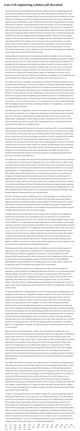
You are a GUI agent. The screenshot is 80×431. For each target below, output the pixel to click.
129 (69, 427)
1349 (29, 425)
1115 (15, 425)
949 (33, 427)
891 (51, 427)
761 (43, 427)
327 (48, 425)
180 (43, 425)
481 (56, 427)
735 (24, 427)
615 (20, 425)
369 (66, 425)
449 (15, 427)
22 (34, 425)
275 (6, 427)
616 (6, 425)
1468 (24, 425)
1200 (38, 427)
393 (10, 427)
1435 (15, 429)
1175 (6, 429)
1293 (62, 425)
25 (73, 427)
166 (60, 427)
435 (29, 427)
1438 (19, 427)
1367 (29, 429)
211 (10, 425)
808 (20, 429)
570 (24, 429)
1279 (71, 425)
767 (47, 427)
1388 (38, 425)
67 (10, 429)
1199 (57, 425)
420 (52, 425)
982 (65, 427)
